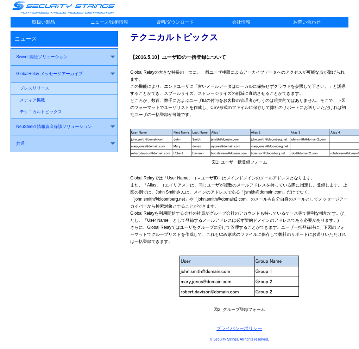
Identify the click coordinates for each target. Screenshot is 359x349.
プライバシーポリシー (239, 328)
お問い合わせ (307, 22)
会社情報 (241, 22)
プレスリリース (34, 88)
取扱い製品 (43, 22)
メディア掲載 (32, 100)
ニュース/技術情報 (109, 22)
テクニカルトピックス (41, 111)
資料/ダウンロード (175, 22)
